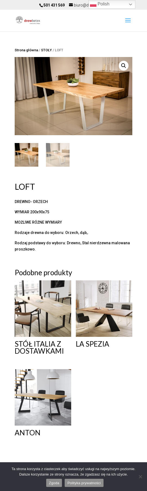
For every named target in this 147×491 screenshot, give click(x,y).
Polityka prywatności (84, 483)
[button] (124, 66)
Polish (100, 4)
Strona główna (26, 50)
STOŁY (46, 50)
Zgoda (54, 483)
